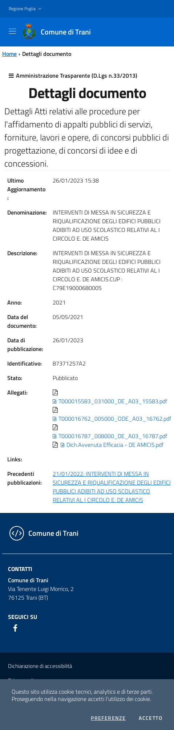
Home (9, 53)
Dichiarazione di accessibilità (40, 666)
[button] (26, 9)
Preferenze (108, 718)
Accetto (150, 718)
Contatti (20, 568)
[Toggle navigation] (12, 31)
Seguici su (22, 616)
